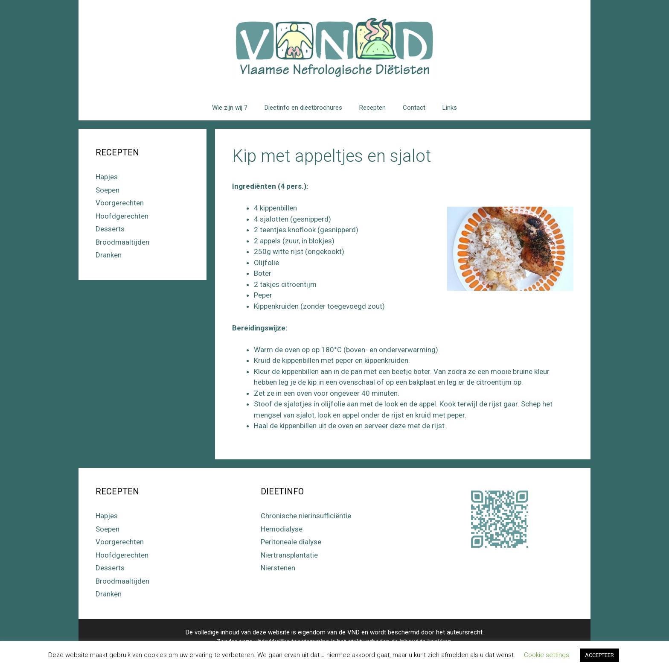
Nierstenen (278, 568)
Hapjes (107, 176)
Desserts (110, 229)
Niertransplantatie (289, 555)
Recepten (372, 107)
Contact (414, 107)
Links (449, 107)
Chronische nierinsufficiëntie (306, 515)
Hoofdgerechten (122, 216)
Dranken (109, 255)
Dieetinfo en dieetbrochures (303, 107)
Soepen (107, 190)
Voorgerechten (120, 203)
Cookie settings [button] (546, 655)
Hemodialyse (282, 529)
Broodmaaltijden (122, 242)
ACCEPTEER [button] (599, 655)
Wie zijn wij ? (229, 107)
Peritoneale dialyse (291, 542)
